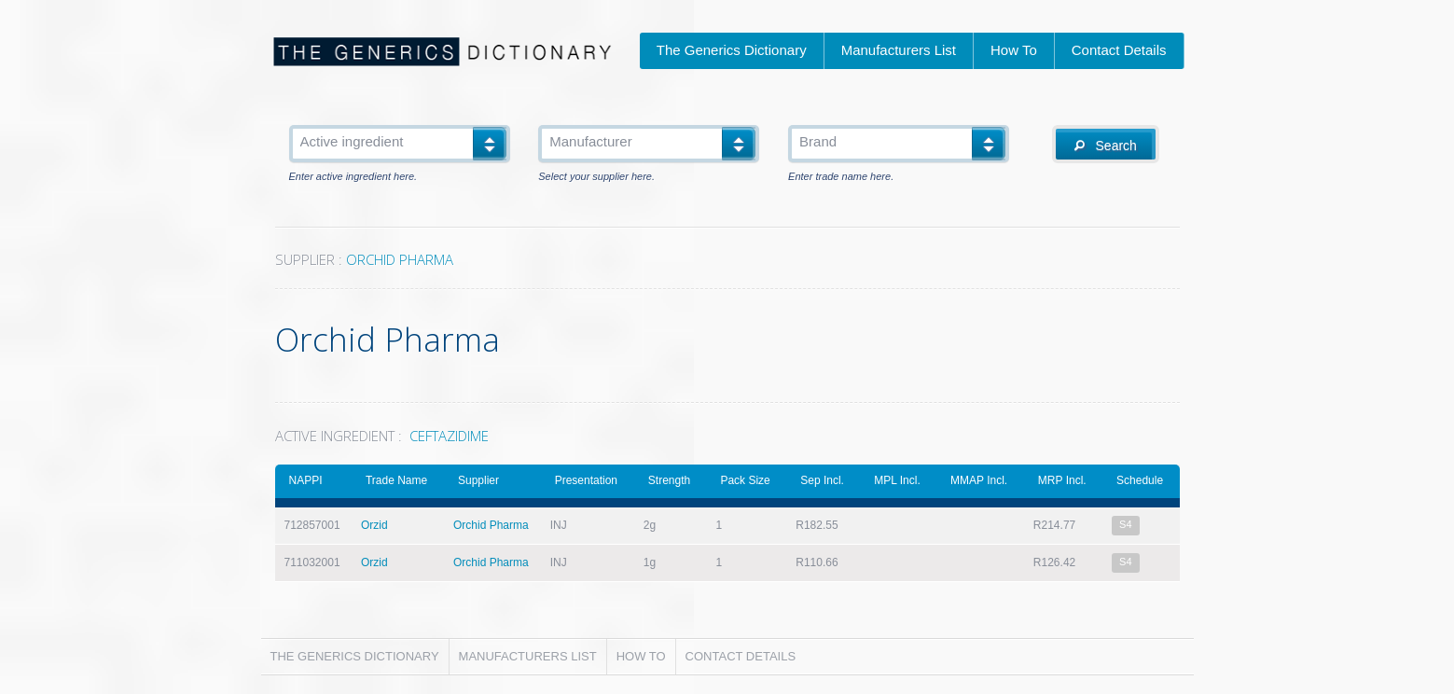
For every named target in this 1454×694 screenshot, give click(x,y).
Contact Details (1119, 50)
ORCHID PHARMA (399, 259)
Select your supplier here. (596, 177)
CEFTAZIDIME (449, 435)
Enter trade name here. (840, 177)
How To (1013, 50)
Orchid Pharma (491, 525)
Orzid (374, 525)
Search (1105, 145)
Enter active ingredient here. (353, 177)
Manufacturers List (898, 50)
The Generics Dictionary (732, 50)
